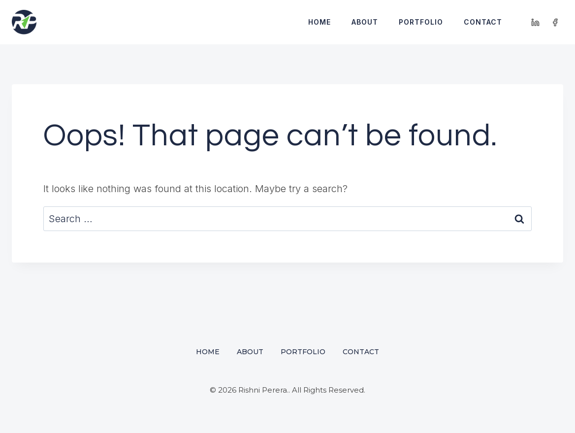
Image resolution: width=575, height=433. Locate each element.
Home (319, 22)
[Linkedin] (535, 22)
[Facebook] (554, 22)
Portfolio (421, 22)
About (364, 22)
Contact (483, 22)
